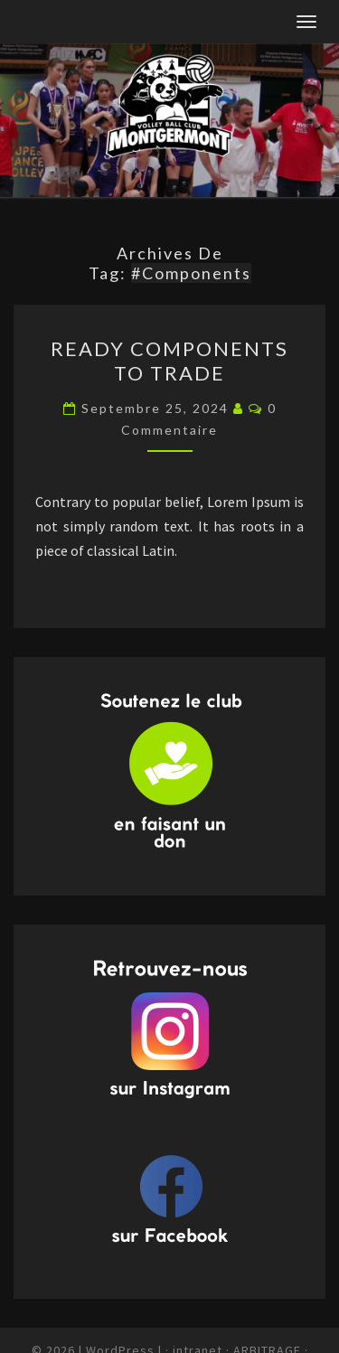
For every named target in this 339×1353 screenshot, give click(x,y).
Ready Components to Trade (169, 360)
